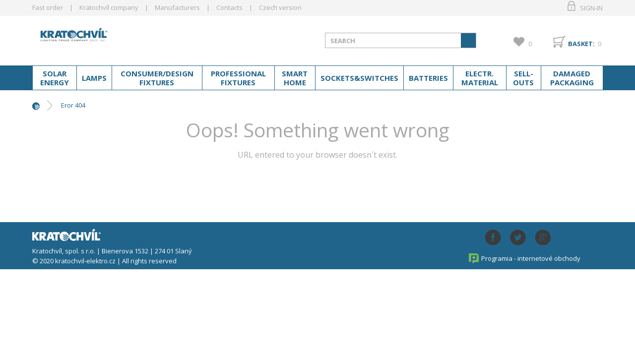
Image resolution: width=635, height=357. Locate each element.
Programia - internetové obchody (530, 258)
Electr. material (479, 78)
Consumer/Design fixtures (157, 78)
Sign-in (591, 7)
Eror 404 (73, 105)
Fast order (47, 7)
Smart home (295, 78)
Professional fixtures (238, 78)
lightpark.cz (111, 39)
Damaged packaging (572, 78)
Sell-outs (523, 78)
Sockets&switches (359, 77)
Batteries (428, 77)
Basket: (581, 43)
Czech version (280, 7)
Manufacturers (177, 7)
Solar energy (54, 78)
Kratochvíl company (108, 7)
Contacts (229, 7)
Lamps (94, 77)
